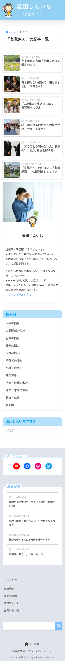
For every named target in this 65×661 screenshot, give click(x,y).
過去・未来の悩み (17, 390)
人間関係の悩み (15, 330)
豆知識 (10, 405)
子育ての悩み (14, 360)
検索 (58, 626)
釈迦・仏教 (13, 397)
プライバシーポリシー (41, 651)
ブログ (10, 430)
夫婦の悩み (13, 353)
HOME (32, 644)
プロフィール (11, 603)
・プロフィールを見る (19, 294)
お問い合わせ (11, 610)
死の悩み (11, 375)
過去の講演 (10, 596)
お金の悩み (13, 338)
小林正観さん (14, 368)
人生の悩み (13, 323)
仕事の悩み (13, 345)
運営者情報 (18, 651)
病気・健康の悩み (17, 382)
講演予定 (9, 588)
